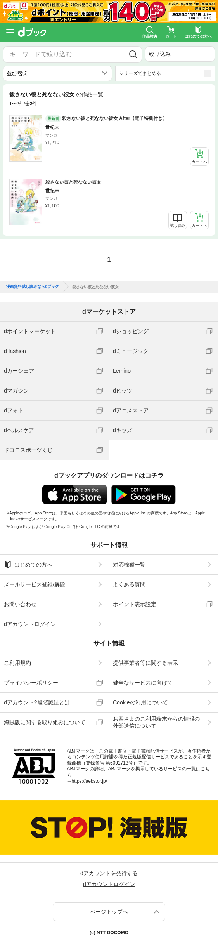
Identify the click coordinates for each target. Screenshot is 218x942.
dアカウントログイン (30, 624)
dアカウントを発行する (109, 873)
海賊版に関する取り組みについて (44, 722)
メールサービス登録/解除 (34, 584)
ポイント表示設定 (134, 604)
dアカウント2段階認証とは (37, 702)
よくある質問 (129, 584)
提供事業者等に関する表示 (145, 663)
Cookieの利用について (140, 702)
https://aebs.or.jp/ (89, 781)
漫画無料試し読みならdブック (32, 287)
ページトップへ (109, 912)
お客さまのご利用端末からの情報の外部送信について (156, 722)
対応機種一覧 (129, 564)
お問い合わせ (20, 604)
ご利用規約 (17, 663)
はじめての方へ (28, 564)
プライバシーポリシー (31, 683)
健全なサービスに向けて (143, 683)
